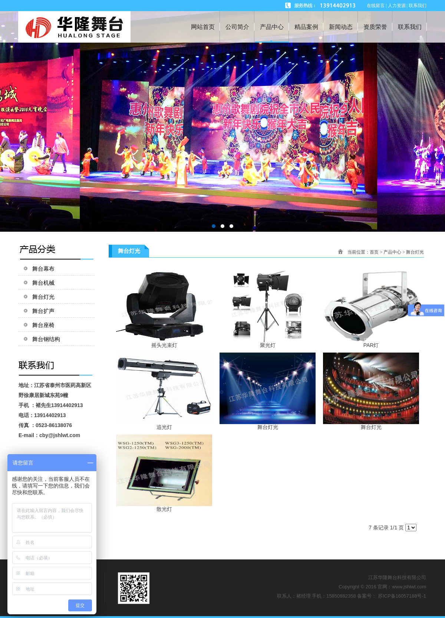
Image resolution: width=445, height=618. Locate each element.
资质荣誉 (375, 27)
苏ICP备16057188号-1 (402, 596)
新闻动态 (341, 27)
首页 (374, 252)
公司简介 (237, 27)
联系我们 (410, 27)
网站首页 (203, 27)
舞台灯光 (415, 252)
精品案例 (306, 27)
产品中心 (272, 27)
